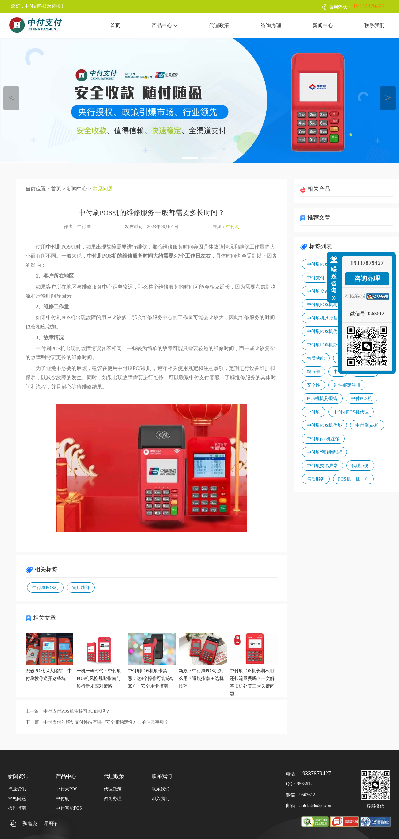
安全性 (313, 385)
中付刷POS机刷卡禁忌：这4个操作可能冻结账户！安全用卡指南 (151, 678)
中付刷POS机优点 (324, 331)
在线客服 (355, 296)
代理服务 (360, 465)
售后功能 (81, 587)
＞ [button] (388, 97)
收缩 (332, 278)
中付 (338, 371)
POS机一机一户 (353, 479)
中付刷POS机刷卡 (324, 304)
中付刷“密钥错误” (324, 452)
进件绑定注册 (347, 385)
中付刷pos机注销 (323, 438)
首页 (115, 25)
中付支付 (316, 277)
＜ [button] (11, 97)
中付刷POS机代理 (351, 412)
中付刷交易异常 (322, 465)
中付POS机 (362, 398)
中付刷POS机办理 (324, 345)
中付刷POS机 (45, 587)
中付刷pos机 (367, 425)
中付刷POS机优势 (324, 425)
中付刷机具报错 (322, 318)
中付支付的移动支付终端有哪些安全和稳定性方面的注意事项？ (106, 722)
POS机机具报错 (322, 398)
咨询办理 (271, 25)
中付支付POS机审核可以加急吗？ (76, 711)
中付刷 (232, 226)
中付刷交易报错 (322, 291)
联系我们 (374, 25)
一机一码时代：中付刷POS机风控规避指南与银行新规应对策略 (99, 678)
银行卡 (313, 371)
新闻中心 (322, 25)
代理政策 (219, 25)
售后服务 (316, 479)
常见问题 (103, 188)
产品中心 (164, 25)
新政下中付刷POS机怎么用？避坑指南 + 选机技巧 (201, 678)
